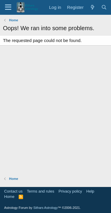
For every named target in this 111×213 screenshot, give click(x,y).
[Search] (104, 7)
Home (9, 196)
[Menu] (8, 7)
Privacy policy (70, 191)
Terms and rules (40, 191)
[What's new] (92, 7)
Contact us (13, 191)
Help (90, 191)
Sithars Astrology (45, 207)
